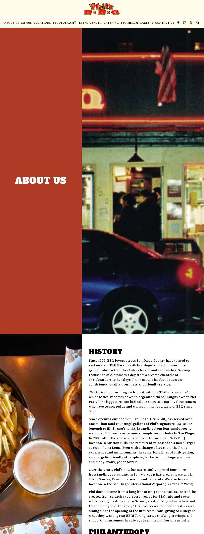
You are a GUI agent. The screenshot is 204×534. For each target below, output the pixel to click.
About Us (11, 22)
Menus (26, 22)
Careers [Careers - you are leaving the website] (146, 22)
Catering (111, 22)
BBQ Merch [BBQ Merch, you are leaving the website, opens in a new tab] (129, 22)
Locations (42, 22)
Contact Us (164, 22)
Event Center (90, 22)
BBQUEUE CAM (65, 22)
